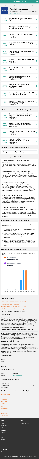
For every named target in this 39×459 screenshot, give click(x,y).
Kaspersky (5, 408)
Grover (3, 432)
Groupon (3, 430)
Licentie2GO (5, 413)
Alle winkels (4, 442)
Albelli (2, 423)
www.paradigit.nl (17, 375)
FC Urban (4, 401)
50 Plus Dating (6, 394)
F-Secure (4, 399)
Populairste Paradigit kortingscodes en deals (14, 301)
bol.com (3, 428)
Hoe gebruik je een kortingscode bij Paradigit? (14, 306)
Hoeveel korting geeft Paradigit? (11, 304)
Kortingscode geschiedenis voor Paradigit (13, 309)
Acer (3, 397)
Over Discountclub (24, 423)
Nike (2, 437)
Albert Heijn (4, 425)
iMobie (4, 404)
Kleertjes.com (4, 435)
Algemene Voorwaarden (7, 452)
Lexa (3, 411)
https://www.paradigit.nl (15, 13)
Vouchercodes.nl (20, 2)
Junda (4, 406)
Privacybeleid (4, 449)
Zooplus (3, 439)
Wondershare (6, 415)
